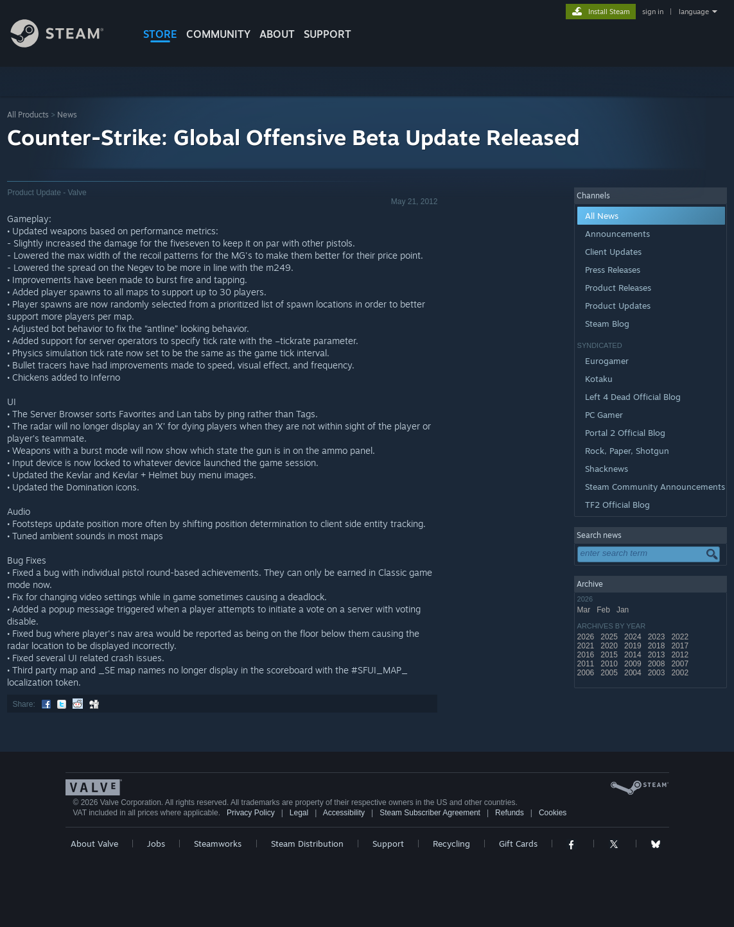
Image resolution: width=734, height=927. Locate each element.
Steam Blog (607, 323)
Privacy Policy (251, 812)
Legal (299, 812)
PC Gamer (604, 415)
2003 (657, 672)
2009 (633, 663)
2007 (680, 663)
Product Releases (618, 287)
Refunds (509, 812)
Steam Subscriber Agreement (430, 812)
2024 (633, 636)
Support (388, 843)
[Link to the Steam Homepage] (66, 44)
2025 (610, 636)
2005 (610, 672)
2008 (657, 663)
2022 (680, 636)
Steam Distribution (307, 843)
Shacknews (606, 469)
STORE (160, 34)
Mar (585, 609)
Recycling (451, 843)
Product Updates (618, 305)
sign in (652, 11)
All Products (28, 114)
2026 (587, 636)
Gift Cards (518, 843)
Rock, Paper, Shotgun (627, 451)
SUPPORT (327, 34)
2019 (633, 645)
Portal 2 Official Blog (625, 433)
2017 (680, 645)
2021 (587, 645)
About (277, 34)
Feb (604, 609)
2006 (587, 672)
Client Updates (613, 252)
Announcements (617, 234)
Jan (623, 609)
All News (601, 216)
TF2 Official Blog (617, 504)
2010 (610, 663)
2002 (680, 672)
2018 (657, 645)
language (694, 11)
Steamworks (217, 843)
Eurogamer (607, 361)
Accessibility (344, 812)
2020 (610, 645)
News (67, 114)
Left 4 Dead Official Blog (633, 397)
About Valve (94, 843)
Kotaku (599, 379)
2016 (587, 654)
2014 (633, 654)
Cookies (552, 812)
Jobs (156, 843)
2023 (657, 636)
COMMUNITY (218, 34)
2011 (587, 663)
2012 (680, 654)
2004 (633, 672)
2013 (657, 654)
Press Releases (612, 269)
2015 (610, 654)
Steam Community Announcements (655, 486)
